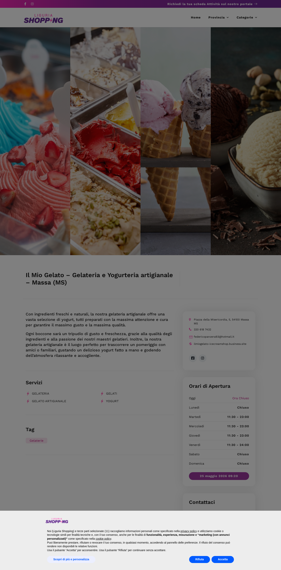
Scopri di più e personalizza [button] (71, 559)
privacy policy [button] (189, 531)
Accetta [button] (223, 559)
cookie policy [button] (103, 538)
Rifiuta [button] (199, 559)
